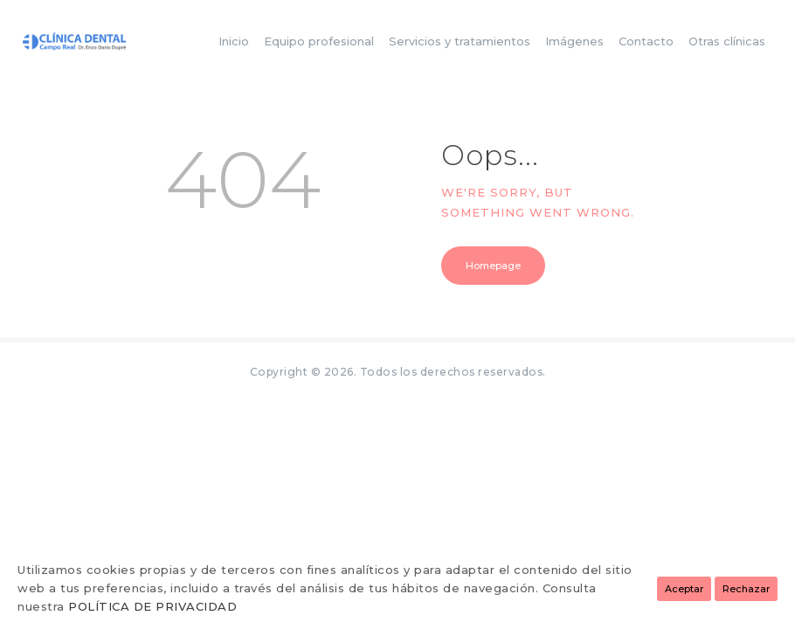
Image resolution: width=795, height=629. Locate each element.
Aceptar (684, 589)
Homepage (493, 265)
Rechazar (746, 589)
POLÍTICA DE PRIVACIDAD (152, 606)
